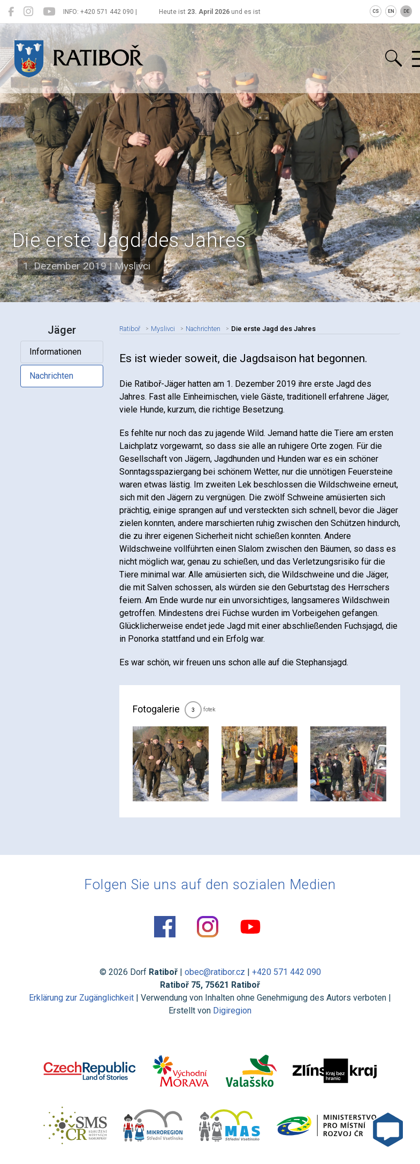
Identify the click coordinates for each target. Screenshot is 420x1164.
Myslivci (163, 329)
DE (406, 11)
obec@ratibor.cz (215, 972)
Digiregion (232, 1010)
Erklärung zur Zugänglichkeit (81, 998)
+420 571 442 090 (286, 972)
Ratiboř (129, 329)
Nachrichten (51, 376)
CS (375, 11)
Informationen (55, 352)
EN (391, 11)
